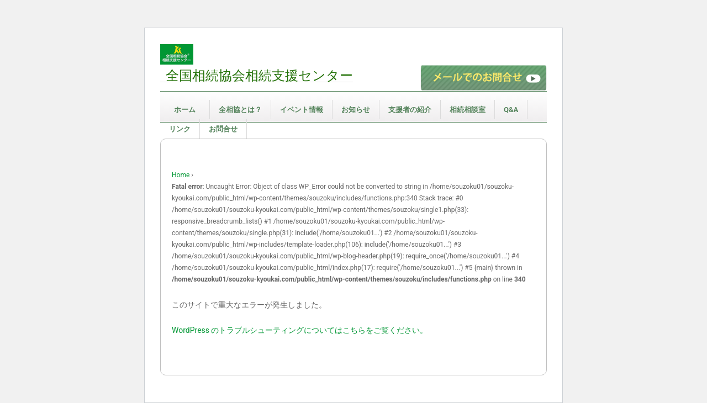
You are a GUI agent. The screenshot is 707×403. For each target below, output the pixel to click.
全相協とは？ (240, 109)
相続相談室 (468, 109)
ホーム (185, 109)
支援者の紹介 (409, 109)
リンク (180, 129)
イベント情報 (301, 109)
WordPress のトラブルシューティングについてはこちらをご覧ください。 (300, 330)
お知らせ (355, 109)
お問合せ (223, 129)
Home (180, 175)
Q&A (511, 109)
